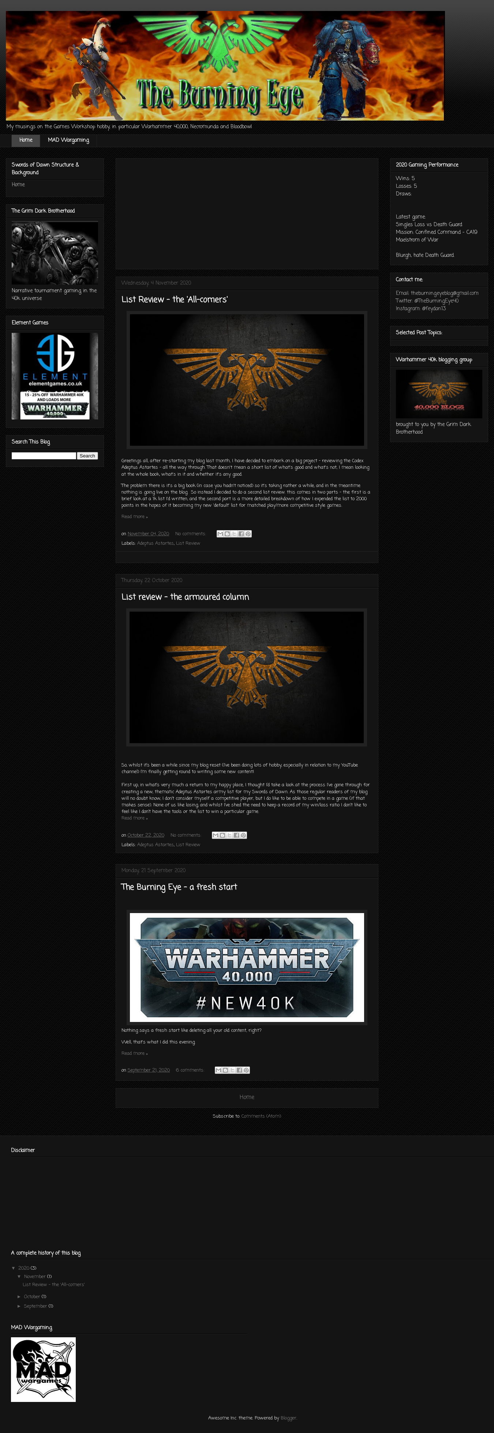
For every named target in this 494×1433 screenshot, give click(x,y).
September (36, 1306)
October (33, 1296)
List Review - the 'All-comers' (174, 300)
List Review (188, 543)
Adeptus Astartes (155, 543)
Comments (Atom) (261, 1116)
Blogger (288, 1418)
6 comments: (191, 1070)
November (35, 1276)
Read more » (134, 516)
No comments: (191, 534)
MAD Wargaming (68, 140)
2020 (24, 1268)
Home (25, 140)
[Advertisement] (247, 212)
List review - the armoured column (185, 597)
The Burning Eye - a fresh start (179, 887)
